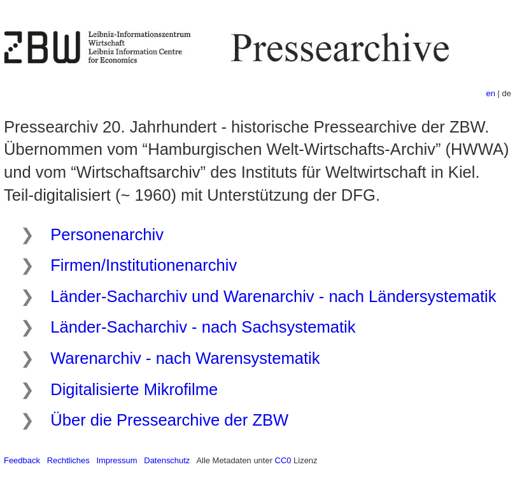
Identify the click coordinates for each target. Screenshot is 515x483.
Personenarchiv (107, 234)
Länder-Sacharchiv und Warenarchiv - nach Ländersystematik (273, 296)
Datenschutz (167, 460)
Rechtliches (68, 460)
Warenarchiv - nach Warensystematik (185, 358)
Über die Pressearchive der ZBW (169, 420)
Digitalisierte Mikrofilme (134, 389)
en (490, 93)
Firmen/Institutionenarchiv (143, 265)
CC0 (283, 460)
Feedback (22, 460)
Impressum (116, 460)
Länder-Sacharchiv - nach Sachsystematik (202, 327)
